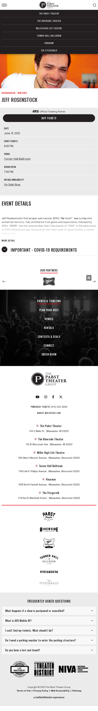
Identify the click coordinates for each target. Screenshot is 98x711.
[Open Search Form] (94, 5)
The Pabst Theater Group (49, 5)
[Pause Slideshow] (88, 280)
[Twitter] (60, 399)
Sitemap (76, 693)
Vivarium (49, 43)
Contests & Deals (49, 339)
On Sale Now (12, 187)
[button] (4, 283)
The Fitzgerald (49, 50)
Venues (49, 321)
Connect (49, 348)
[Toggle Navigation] (4, 5)
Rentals (49, 330)
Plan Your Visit (49, 312)
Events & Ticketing (49, 303)
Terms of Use (24, 693)
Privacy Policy (40, 693)
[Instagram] (45, 399)
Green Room (49, 357)
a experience (48, 699)
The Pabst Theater (49, 13)
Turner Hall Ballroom (49, 35)
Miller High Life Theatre (49, 28)
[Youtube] (37, 399)
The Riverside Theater (49, 20)
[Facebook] (53, 399)
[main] (49, 161)
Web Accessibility (60, 693)
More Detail (8, 242)
